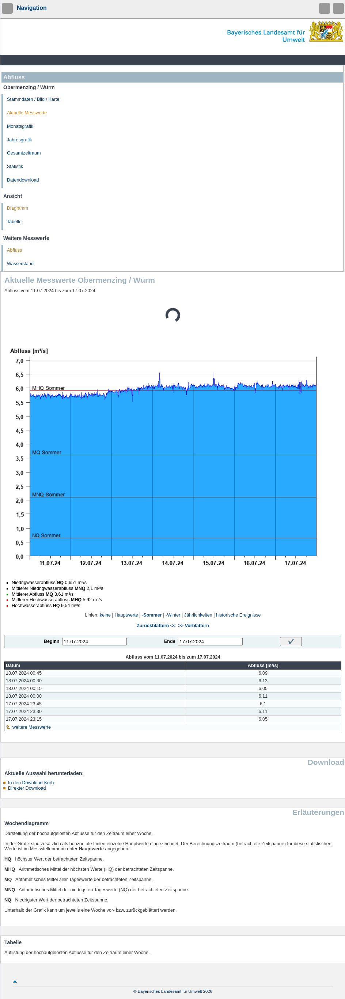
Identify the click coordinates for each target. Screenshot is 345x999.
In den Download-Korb (31, 782)
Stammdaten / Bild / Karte (33, 99)
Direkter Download (27, 788)
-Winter (173, 615)
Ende (169, 641)
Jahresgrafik (19, 139)
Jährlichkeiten (198, 615)
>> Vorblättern (193, 625)
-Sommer (152, 615)
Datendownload (23, 180)
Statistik (15, 166)
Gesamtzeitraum (24, 153)
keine (105, 615)
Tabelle (14, 221)
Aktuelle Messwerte (27, 112)
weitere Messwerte (31, 727)
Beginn (52, 641)
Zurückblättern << (156, 625)
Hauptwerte (126, 615)
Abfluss (14, 250)
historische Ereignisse (238, 615)
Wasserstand (20, 263)
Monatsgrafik (20, 126)
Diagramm (17, 208)
